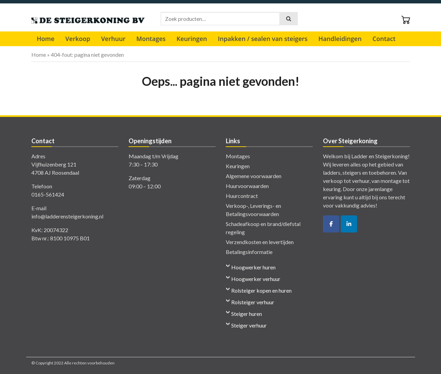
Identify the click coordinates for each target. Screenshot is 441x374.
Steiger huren (246, 313)
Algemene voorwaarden (253, 176)
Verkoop (77, 39)
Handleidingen (340, 39)
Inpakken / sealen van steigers (263, 39)
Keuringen (192, 39)
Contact (383, 39)
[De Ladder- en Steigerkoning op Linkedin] (349, 223)
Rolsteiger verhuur (252, 302)
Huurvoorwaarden (247, 186)
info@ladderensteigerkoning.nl (67, 216)
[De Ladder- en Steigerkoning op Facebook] (331, 223)
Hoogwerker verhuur (255, 279)
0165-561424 (47, 194)
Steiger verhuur (249, 325)
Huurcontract (242, 195)
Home (46, 39)
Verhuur (113, 39)
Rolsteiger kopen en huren (261, 290)
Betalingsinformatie (249, 252)
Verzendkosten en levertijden (260, 242)
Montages (151, 39)
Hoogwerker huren (253, 267)
